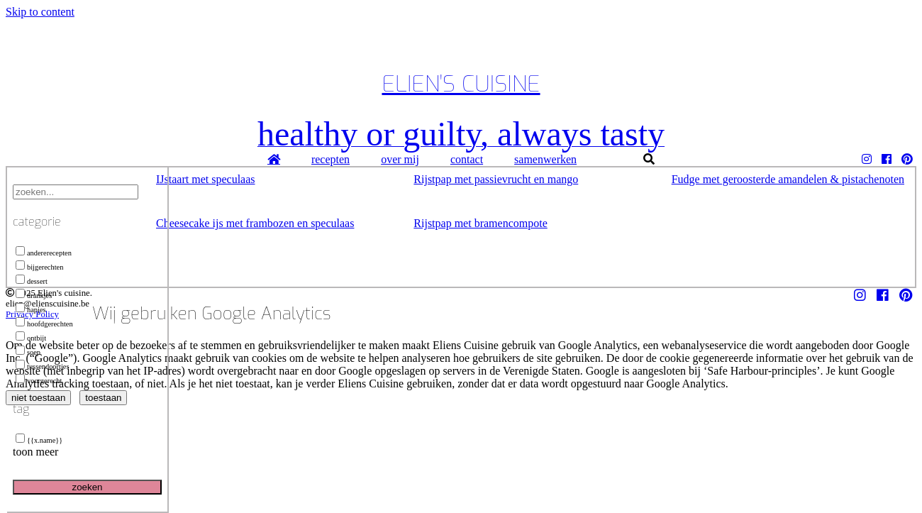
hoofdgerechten (44, 324)
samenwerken (545, 159)
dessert (32, 281)
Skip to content (40, 12)
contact (466, 159)
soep (28, 352)
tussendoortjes (42, 366)
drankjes (34, 295)
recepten (330, 159)
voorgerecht (39, 381)
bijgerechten (39, 267)
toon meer (35, 452)
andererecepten (44, 253)
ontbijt (31, 338)
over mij (400, 159)
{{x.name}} (39, 440)
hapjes (31, 310)
